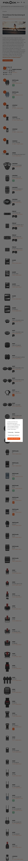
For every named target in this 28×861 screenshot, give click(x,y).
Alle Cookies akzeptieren (13, 438)
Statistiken (17, 432)
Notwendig (10, 432)
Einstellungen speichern (13, 435)
